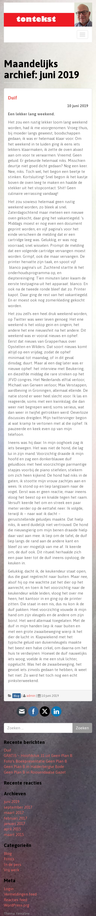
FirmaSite (23, 913)
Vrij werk (11, 870)
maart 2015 (14, 834)
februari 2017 (15, 818)
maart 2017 (14, 812)
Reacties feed (15, 900)
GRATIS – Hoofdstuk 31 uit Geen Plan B (38, 755)
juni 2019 (11, 801)
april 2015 (12, 829)
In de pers (12, 864)
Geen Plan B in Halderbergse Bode (34, 766)
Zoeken (82, 728)
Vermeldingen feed (20, 894)
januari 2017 (14, 823)
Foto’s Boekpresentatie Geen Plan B (35, 761)
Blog (8, 853)
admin (30, 696)
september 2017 (18, 807)
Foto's (9, 859)
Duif (12, 97)
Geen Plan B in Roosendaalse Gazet (35, 772)
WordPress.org (16, 905)
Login (9, 889)
